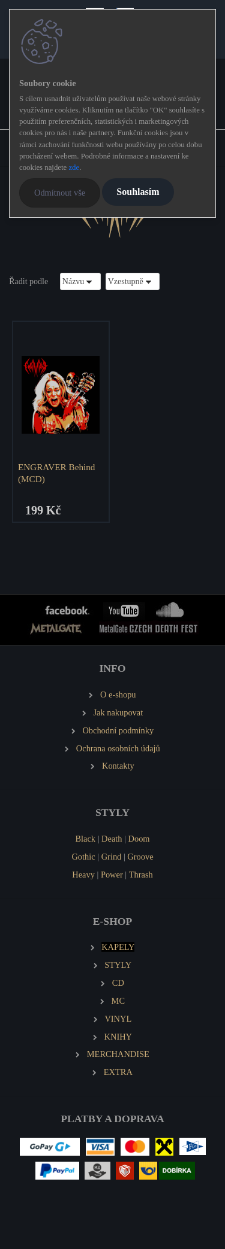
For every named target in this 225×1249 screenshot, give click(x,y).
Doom (139, 838)
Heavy (83, 874)
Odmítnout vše (59, 192)
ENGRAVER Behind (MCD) (56, 473)
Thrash (141, 874)
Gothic (83, 856)
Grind (111, 856)
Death (111, 838)
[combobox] (80, 281)
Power (112, 874)
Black (85, 838)
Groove (140, 856)
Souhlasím (137, 192)
